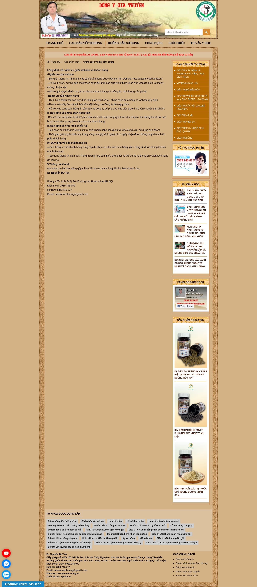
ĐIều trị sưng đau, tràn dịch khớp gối (105, 530)
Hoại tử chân (115, 521)
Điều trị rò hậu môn (188, 89)
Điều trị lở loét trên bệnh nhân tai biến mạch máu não (75, 534)
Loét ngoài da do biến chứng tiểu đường (68, 525)
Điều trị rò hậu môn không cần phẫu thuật (69, 542)
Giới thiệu (176, 43)
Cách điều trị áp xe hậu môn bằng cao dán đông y (171, 542)
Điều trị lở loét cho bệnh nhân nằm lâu (171, 534)
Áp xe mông (128, 538)
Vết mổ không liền (187, 83)
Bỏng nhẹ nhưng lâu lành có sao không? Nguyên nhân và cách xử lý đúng (190, 263)
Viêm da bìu (146, 538)
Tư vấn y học (201, 43)
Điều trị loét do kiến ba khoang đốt (100, 538)
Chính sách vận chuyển (188, 571)
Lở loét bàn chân (135, 521)
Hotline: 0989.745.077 (23, 584)
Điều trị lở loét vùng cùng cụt (62, 538)
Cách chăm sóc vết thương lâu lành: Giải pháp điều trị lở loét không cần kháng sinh (190, 213)
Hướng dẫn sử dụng (123, 43)
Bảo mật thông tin (185, 559)
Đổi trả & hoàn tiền (185, 567)
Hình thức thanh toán (187, 575)
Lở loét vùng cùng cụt (181, 525)
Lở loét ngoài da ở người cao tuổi (64, 530)
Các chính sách (71, 62)
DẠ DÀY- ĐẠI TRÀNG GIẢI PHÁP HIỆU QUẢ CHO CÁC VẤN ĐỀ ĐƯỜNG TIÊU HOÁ (191, 374)
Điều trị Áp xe (185, 115)
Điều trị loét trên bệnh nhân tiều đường (127, 534)
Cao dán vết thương (85, 43)
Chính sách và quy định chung (98, 62)
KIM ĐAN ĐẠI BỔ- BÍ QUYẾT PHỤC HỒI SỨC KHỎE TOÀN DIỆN (189, 433)
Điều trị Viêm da (186, 122)
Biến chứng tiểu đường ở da (62, 521)
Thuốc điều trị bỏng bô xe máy (109, 525)
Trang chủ (54, 43)
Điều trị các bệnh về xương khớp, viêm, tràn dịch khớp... (190, 73)
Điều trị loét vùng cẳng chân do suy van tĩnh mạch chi (156, 530)
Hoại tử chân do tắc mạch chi (164, 521)
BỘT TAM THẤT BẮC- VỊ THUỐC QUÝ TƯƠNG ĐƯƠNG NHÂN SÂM (191, 492)
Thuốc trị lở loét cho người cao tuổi (147, 525)
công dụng (154, 43)
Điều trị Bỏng (185, 138)
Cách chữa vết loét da (92, 521)
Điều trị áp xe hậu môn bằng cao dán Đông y (118, 542)
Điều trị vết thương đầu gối (170, 538)
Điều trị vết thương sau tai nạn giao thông (69, 547)
